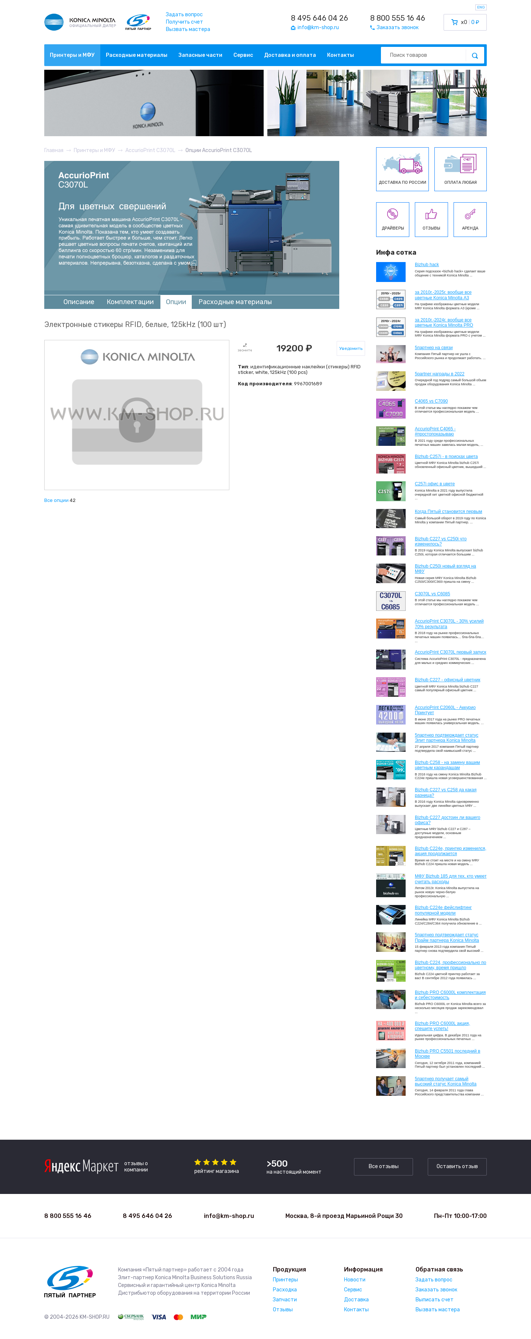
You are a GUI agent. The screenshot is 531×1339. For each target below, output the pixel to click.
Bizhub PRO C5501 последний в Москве (447, 1054)
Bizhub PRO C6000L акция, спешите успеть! (442, 1026)
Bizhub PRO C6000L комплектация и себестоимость (450, 995)
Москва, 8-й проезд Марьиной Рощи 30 (344, 1215)
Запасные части (200, 55)
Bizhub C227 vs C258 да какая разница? (445, 792)
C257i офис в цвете (435, 483)
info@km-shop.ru (229, 1215)
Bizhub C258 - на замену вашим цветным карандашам (447, 765)
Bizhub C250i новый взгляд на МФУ (445, 569)
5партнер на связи (434, 347)
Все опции (56, 500)
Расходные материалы (136, 55)
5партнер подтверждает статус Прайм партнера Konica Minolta (447, 937)
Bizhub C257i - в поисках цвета (446, 456)
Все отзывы (384, 1166)
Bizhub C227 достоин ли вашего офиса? (447, 820)
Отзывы (283, 1310)
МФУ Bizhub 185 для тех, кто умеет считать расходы (450, 879)
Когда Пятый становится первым (448, 511)
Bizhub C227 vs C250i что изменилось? (440, 541)
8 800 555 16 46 (397, 18)
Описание (78, 302)
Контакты (340, 55)
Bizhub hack (427, 264)
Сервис (243, 55)
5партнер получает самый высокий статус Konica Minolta (445, 1081)
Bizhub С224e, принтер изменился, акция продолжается (450, 851)
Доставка (356, 1300)
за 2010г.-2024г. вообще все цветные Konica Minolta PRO (444, 322)
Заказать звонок (436, 1290)
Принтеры (285, 1280)
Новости (354, 1280)
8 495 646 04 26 (319, 18)
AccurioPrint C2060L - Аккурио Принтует (445, 710)
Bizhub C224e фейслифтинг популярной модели (443, 910)
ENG (481, 7)
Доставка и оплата (290, 55)
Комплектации (130, 302)
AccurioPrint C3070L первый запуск (450, 652)
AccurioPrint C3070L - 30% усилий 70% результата (449, 624)
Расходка (285, 1290)
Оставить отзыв (457, 1166)
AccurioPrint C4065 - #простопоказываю (435, 431)
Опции (176, 302)
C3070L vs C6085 (432, 593)
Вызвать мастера (188, 29)
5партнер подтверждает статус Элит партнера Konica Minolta (446, 738)
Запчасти (285, 1300)
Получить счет (184, 22)
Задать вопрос (184, 14)
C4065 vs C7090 (431, 401)
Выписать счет (435, 1300)
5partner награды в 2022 (439, 373)
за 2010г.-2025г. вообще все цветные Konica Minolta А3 (443, 295)
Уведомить (350, 348)
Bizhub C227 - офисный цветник (447, 679)
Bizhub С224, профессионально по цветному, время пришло (450, 965)
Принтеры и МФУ (72, 55)
